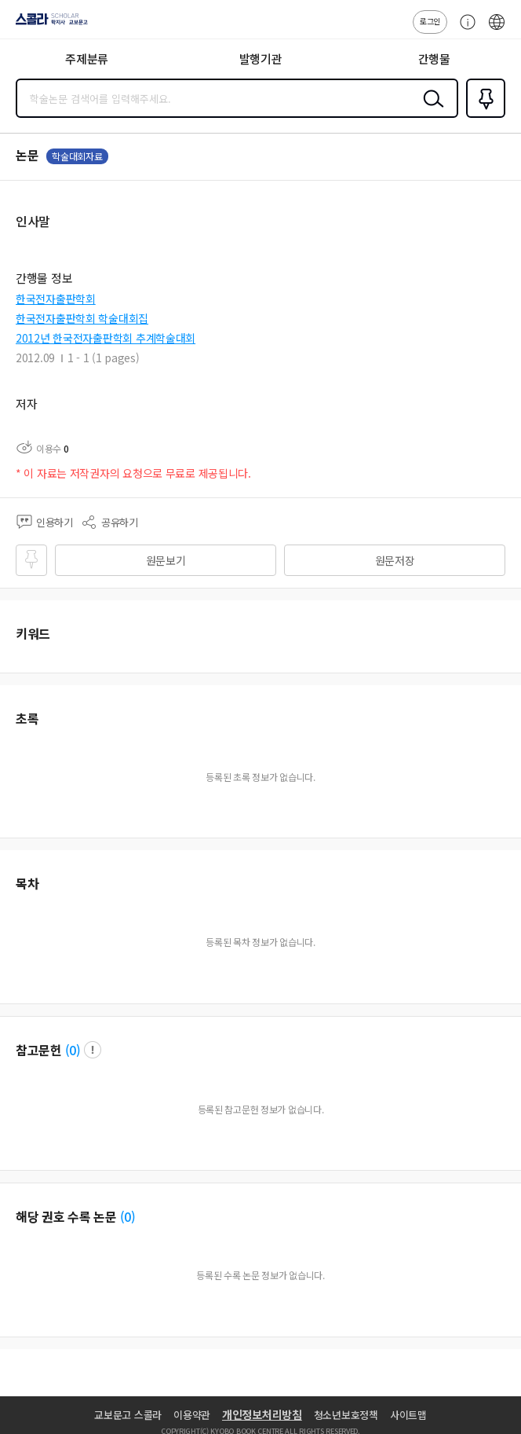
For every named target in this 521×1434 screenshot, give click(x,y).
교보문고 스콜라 (128, 1414)
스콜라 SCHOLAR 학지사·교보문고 (47, 24)
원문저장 (395, 560)
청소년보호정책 (346, 1414)
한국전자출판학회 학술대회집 (82, 318)
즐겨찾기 (482, 116)
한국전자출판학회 (56, 298)
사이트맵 (408, 1414)
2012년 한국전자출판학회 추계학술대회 (105, 338)
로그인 (430, 21)
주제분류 (86, 58)
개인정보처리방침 (262, 1414)
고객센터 (463, 30)
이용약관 (191, 1414)
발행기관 (260, 58)
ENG (496, 30)
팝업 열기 (92, 1049)
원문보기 (166, 560)
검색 (430, 111)
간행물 (434, 58)
